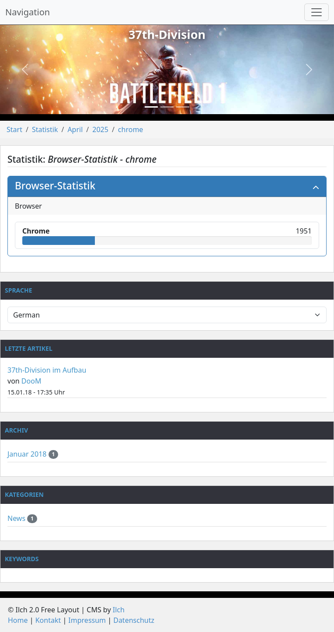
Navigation (27, 12)
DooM (31, 381)
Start (14, 129)
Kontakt (48, 620)
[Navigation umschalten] (316, 12)
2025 (100, 129)
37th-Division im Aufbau (46, 370)
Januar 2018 (28, 454)
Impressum (87, 620)
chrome (130, 129)
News (17, 518)
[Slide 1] (151, 107)
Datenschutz (133, 620)
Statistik (45, 129)
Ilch (119, 610)
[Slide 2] (167, 107)
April (75, 129)
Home (18, 620)
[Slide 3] (182, 107)
